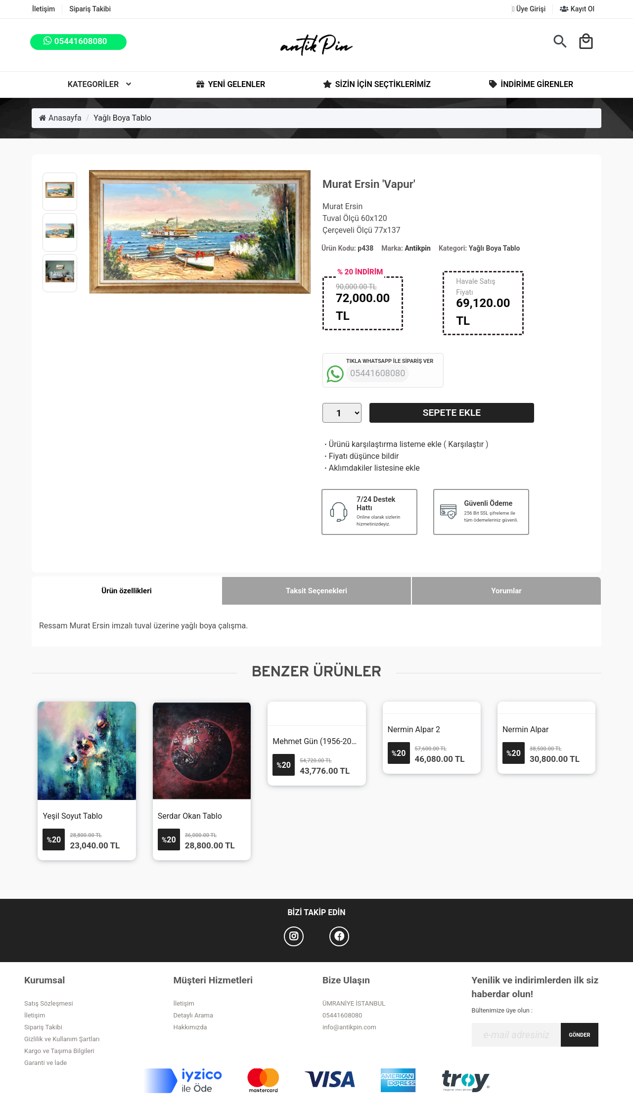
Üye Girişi (528, 9)
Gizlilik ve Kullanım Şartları (61, 1039)
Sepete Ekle (452, 412)
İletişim (43, 9)
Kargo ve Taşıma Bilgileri (59, 1051)
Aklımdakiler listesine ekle (371, 468)
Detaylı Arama (194, 1015)
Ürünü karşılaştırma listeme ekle (382, 444)
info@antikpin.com (349, 1027)
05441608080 (342, 1015)
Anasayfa (60, 118)
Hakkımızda (190, 1027)
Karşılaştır (466, 444)
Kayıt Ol (577, 9)
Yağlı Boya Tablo (122, 118)
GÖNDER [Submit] (579, 1035)
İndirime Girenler (530, 84)
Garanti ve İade (45, 1062)
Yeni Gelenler (230, 84)
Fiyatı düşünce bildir (360, 456)
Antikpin (418, 248)
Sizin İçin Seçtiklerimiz (376, 84)
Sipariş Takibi (90, 9)
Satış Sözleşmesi (48, 1003)
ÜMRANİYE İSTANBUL (353, 1003)
